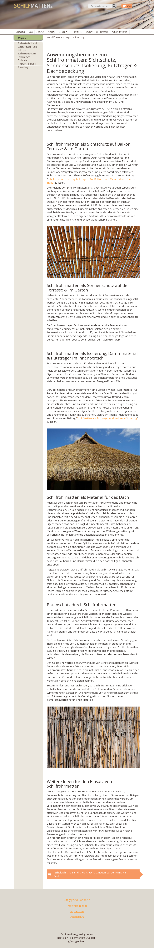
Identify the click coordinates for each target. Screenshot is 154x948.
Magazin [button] (65, 32)
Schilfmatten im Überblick (28, 43)
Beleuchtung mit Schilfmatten (97, 31)
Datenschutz (77, 916)
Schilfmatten (20, 31)
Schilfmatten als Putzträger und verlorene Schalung (107, 418)
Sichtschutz (40, 31)
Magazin (69, 37)
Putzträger (51, 31)
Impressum (77, 911)
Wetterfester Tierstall (120, 31)
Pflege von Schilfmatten (27, 63)
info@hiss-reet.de (77, 905)
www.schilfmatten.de (54, 37)
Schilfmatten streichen (27, 53)
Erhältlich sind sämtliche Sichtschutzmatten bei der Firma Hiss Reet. (91, 874)
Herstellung (78, 31)
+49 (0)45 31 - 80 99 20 (77, 900)
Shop (31, 31)
